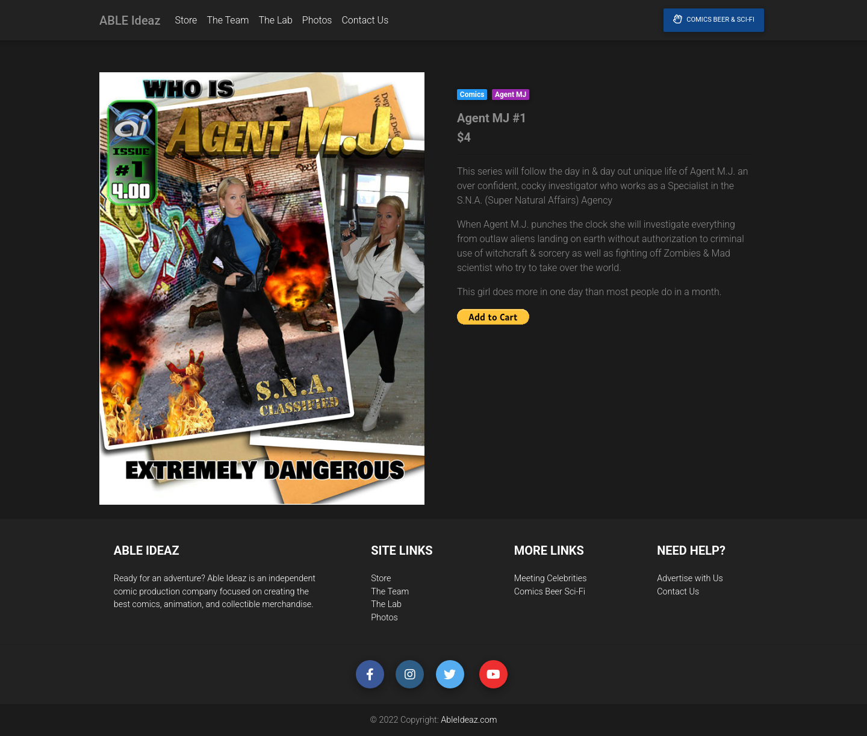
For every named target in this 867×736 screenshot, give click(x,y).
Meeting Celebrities (550, 578)
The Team (228, 22)
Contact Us (364, 22)
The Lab (275, 22)
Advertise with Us (689, 578)
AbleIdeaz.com (469, 720)
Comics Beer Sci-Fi (549, 592)
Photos (317, 22)
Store (186, 22)
